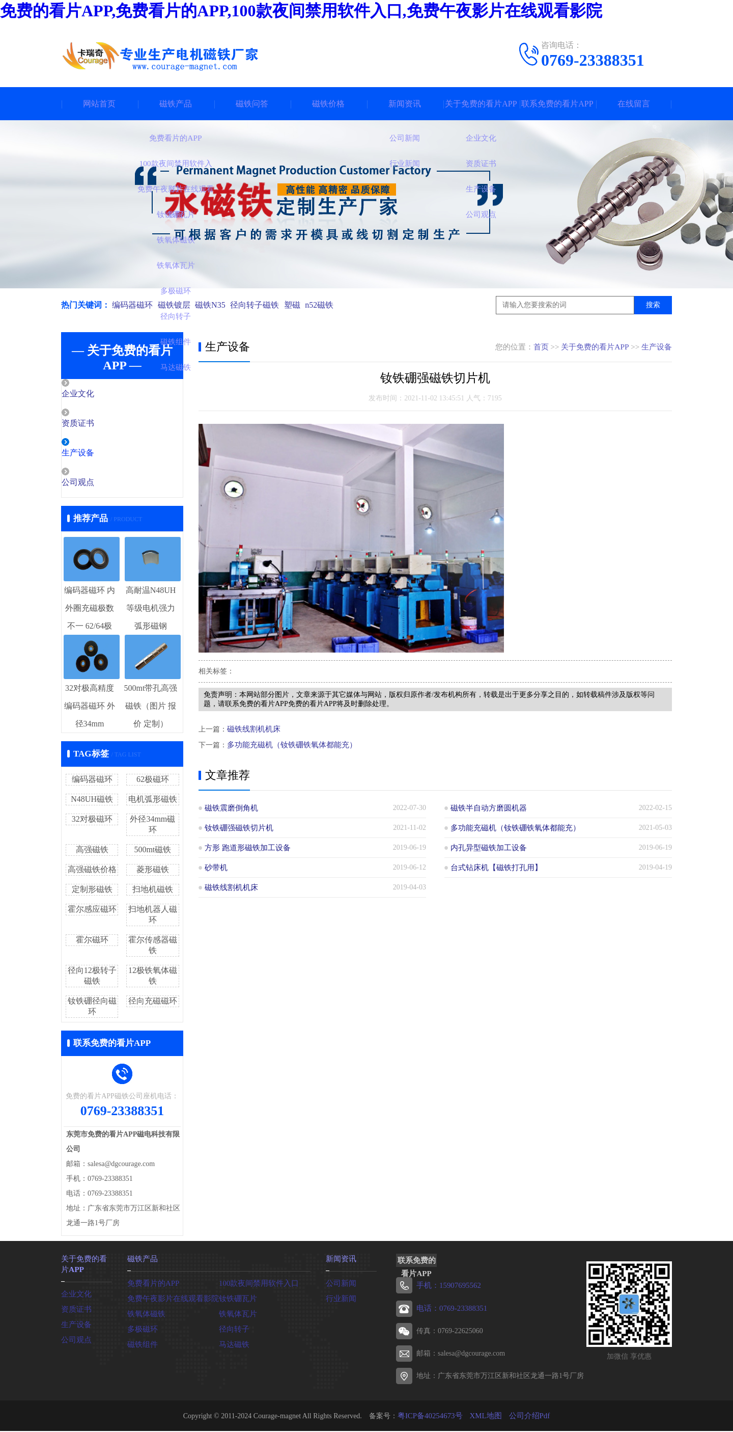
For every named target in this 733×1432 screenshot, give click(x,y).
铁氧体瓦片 (237, 1314)
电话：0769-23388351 (449, 1309)
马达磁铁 (233, 1345)
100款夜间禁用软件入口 (256, 1284)
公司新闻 (340, 1284)
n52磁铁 (331, 305)
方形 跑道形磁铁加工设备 (245, 847)
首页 (541, 347)
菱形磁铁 (152, 871)
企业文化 (100, 394)
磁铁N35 (215, 305)
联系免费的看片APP (557, 103)
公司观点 (100, 484)
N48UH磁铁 (92, 801)
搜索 (653, 305)
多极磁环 (141, 1330)
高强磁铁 (92, 851)
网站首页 (99, 103)
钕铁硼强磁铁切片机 (237, 827)
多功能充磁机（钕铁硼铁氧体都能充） (287, 744)
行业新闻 (340, 1299)
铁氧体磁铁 (145, 1314)
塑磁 (301, 305)
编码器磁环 (132, 305)
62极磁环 (152, 781)
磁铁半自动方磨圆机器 (486, 807)
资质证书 (100, 424)
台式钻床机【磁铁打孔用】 (493, 867)
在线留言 (633, 103)
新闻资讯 (404, 103)
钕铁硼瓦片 (237, 1299)
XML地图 (485, 1416)
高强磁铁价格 (92, 871)
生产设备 (100, 454)
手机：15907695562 (446, 1287)
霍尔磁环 (92, 941)
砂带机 (215, 867)
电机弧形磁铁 (152, 801)
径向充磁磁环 (152, 1002)
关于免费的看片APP (481, 103)
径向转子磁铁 (261, 305)
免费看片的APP (151, 1284)
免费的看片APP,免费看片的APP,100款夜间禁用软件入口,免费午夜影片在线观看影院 (301, 11)
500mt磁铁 (152, 851)
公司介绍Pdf (526, 1416)
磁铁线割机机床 (252, 729)
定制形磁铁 (92, 891)
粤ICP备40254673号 (432, 1416)
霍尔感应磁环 (92, 911)
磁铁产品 (175, 103)
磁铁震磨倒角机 (230, 807)
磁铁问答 (252, 103)
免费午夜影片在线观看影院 (170, 1299)
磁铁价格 (328, 103)
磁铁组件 (141, 1345)
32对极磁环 (92, 821)
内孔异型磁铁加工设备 (486, 847)
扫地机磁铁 (152, 891)
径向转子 (233, 1330)
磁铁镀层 (176, 305)
